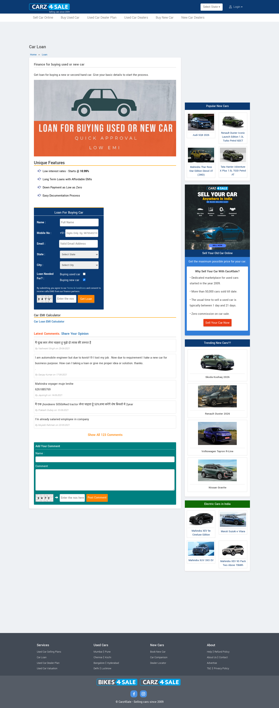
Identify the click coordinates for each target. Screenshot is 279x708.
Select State (211, 7)
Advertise (212, 663)
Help (209, 652)
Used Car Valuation (47, 668)
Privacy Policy (221, 668)
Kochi (108, 657)
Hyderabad (113, 663)
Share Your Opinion (75, 333)
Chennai (98, 657)
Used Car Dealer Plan (101, 17)
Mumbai (98, 652)
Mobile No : (44, 233)
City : (40, 265)
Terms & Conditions (76, 288)
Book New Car (157, 652)
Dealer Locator (158, 663)
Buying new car (69, 280)
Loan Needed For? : (45, 276)
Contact (223, 657)
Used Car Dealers (136, 17)
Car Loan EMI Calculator (49, 322)
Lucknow (106, 668)
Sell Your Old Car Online (217, 253)
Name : (41, 222)
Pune (108, 652)
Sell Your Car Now (217, 323)
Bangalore (99, 663)
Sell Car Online (43, 17)
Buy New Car (165, 17)
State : (41, 254)
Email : (41, 244)
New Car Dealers (192, 17)
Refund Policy (221, 652)
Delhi (96, 668)
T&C (209, 668)
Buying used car (70, 274)
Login (236, 7)
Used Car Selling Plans (49, 652)
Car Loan (41, 657)
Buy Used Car (70, 17)
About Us (212, 657)
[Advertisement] (139, 32)
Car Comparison (158, 657)
